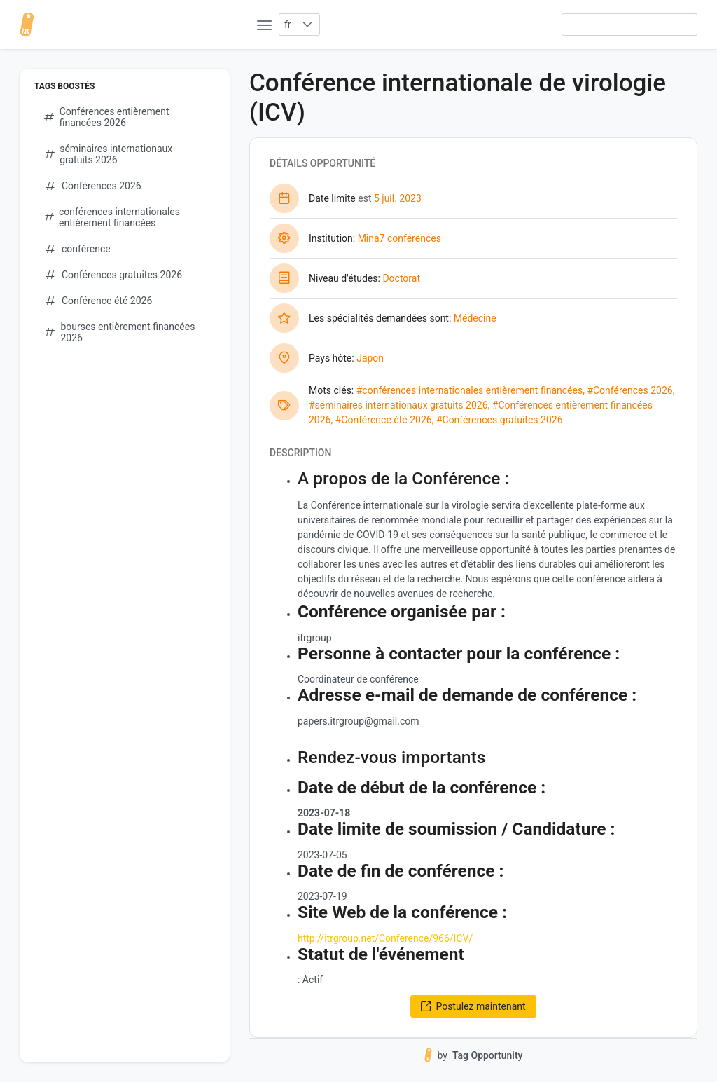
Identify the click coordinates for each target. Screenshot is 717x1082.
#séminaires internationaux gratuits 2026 (398, 405)
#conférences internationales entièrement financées (469, 390)
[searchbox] (629, 24)
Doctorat (401, 278)
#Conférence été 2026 (383, 419)
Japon (370, 358)
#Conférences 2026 (629, 390)
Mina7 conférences (399, 238)
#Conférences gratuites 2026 (499, 419)
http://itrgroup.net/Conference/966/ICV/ (385, 938)
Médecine (475, 318)
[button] (307, 24)
